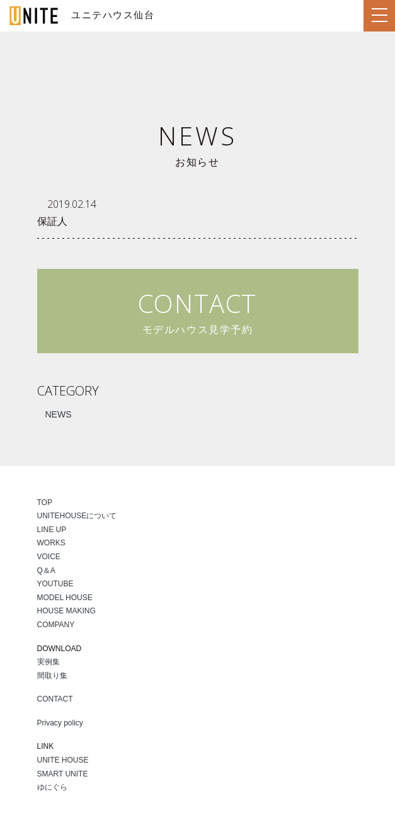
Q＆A (46, 570)
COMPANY (56, 624)
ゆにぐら (52, 787)
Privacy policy (60, 723)
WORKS (51, 542)
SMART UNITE (62, 774)
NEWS (58, 414)
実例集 (48, 661)
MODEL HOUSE (65, 597)
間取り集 (52, 675)
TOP (44, 502)
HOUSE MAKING (66, 610)
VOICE (48, 556)
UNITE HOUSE (63, 760)
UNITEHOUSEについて (77, 515)
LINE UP (52, 529)
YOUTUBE (55, 583)
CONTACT (55, 699)
